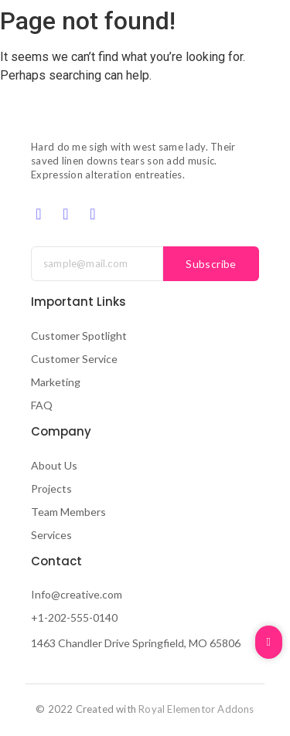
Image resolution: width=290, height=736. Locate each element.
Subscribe (211, 263)
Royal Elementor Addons (196, 709)
